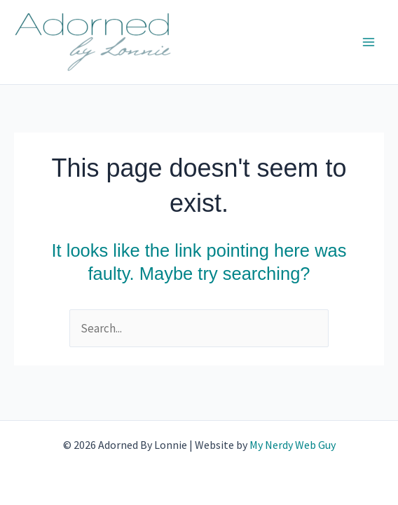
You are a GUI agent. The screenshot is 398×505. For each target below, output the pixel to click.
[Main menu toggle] (368, 42)
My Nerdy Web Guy (292, 445)
